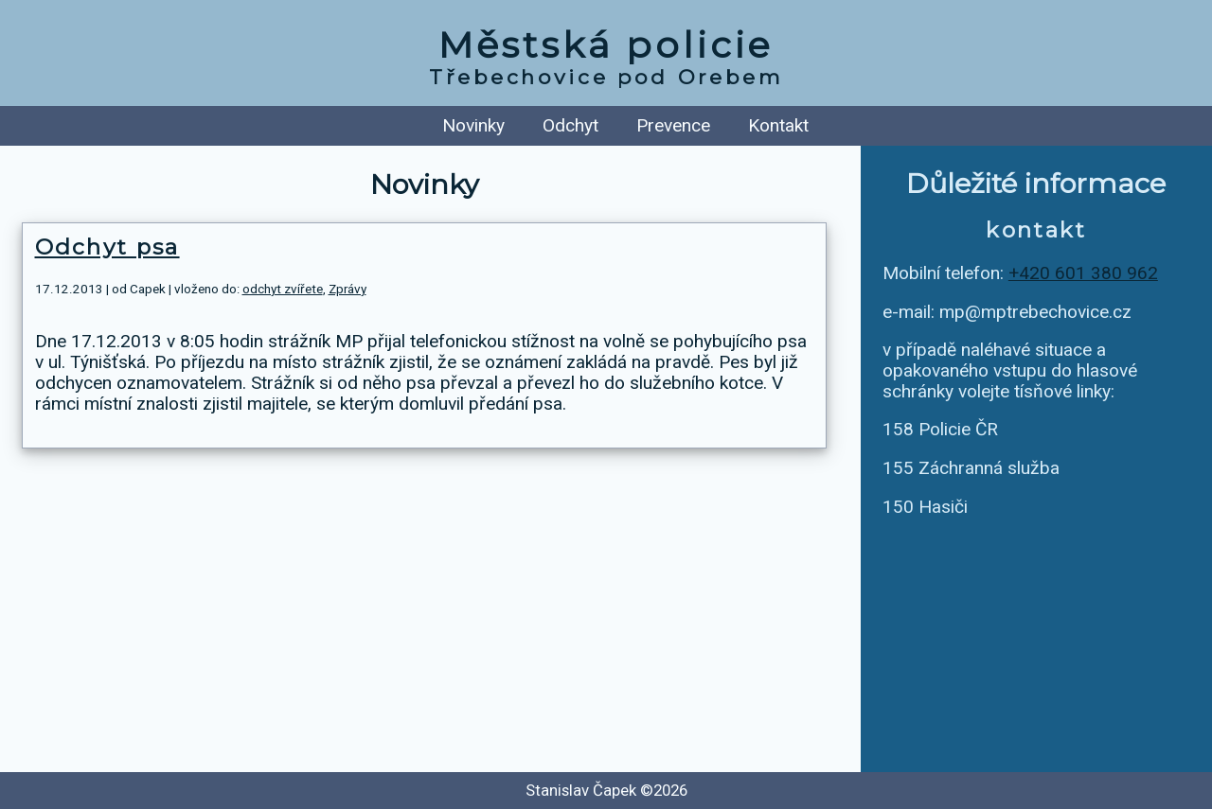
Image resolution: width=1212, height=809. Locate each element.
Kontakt (778, 125)
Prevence (673, 125)
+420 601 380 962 (1083, 273)
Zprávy (347, 289)
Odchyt (570, 125)
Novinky (473, 125)
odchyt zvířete (282, 289)
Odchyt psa (107, 247)
